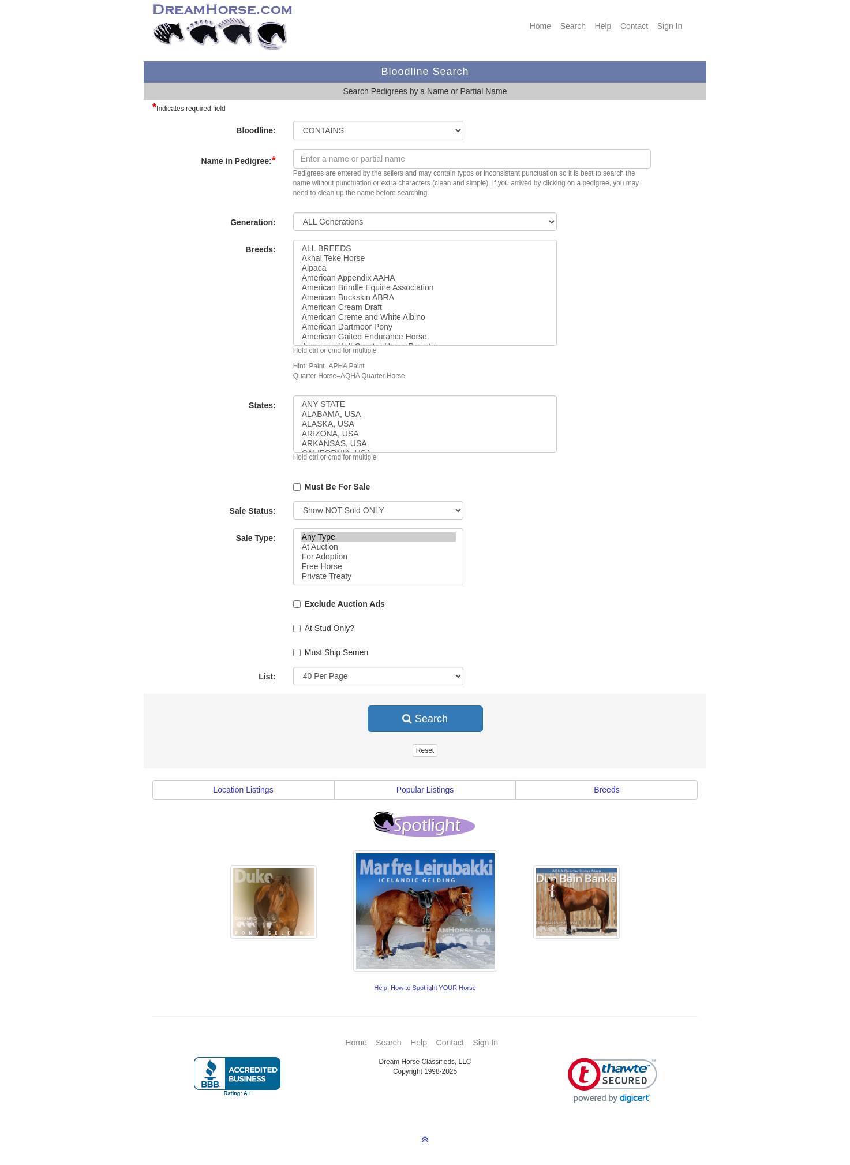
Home (540, 26)
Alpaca (425, 268)
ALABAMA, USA (425, 414)
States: (262, 405)
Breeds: (261, 249)
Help (603, 26)
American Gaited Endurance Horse (425, 337)
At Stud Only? (323, 628)
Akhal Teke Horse (425, 258)
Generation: (253, 222)
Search (573, 26)
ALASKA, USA (425, 424)
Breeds (606, 789)
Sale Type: (256, 538)
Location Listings (243, 789)
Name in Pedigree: (238, 160)
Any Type (378, 537)
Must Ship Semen (331, 652)
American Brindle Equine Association (425, 288)
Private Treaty (378, 576)
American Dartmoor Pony (425, 327)
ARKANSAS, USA (425, 444)
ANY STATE (425, 404)
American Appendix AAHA (425, 278)
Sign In (670, 26)
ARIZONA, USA (425, 434)
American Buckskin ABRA (425, 298)
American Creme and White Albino (425, 317)
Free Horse (378, 567)
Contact (634, 26)
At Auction (378, 547)
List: (267, 676)
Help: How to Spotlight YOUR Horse (425, 987)
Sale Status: (253, 511)
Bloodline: (255, 130)
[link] (612, 1080)
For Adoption (378, 557)
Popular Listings (425, 789)
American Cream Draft (425, 307)
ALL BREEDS (425, 248)
